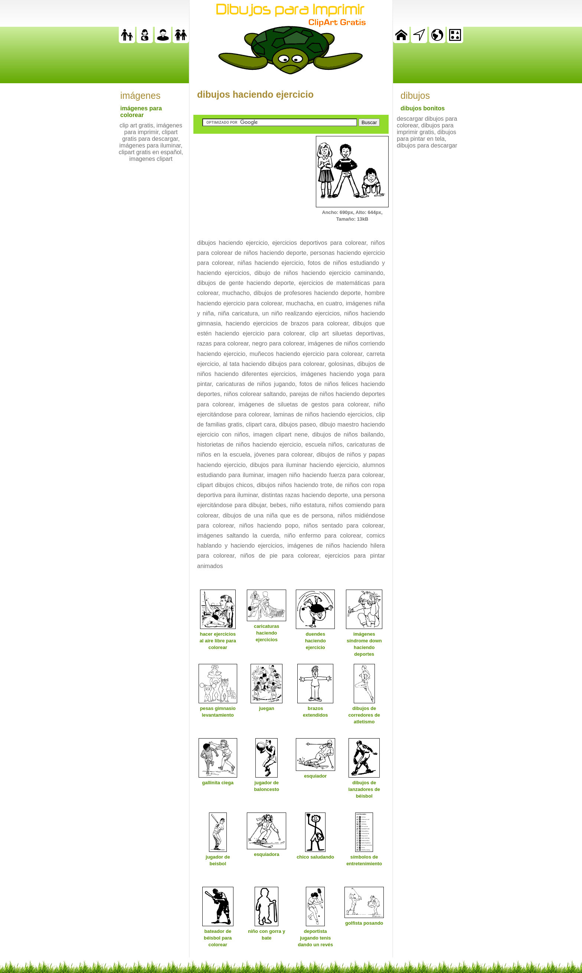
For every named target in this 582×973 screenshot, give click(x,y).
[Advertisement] (249, 182)
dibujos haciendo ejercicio (255, 94)
